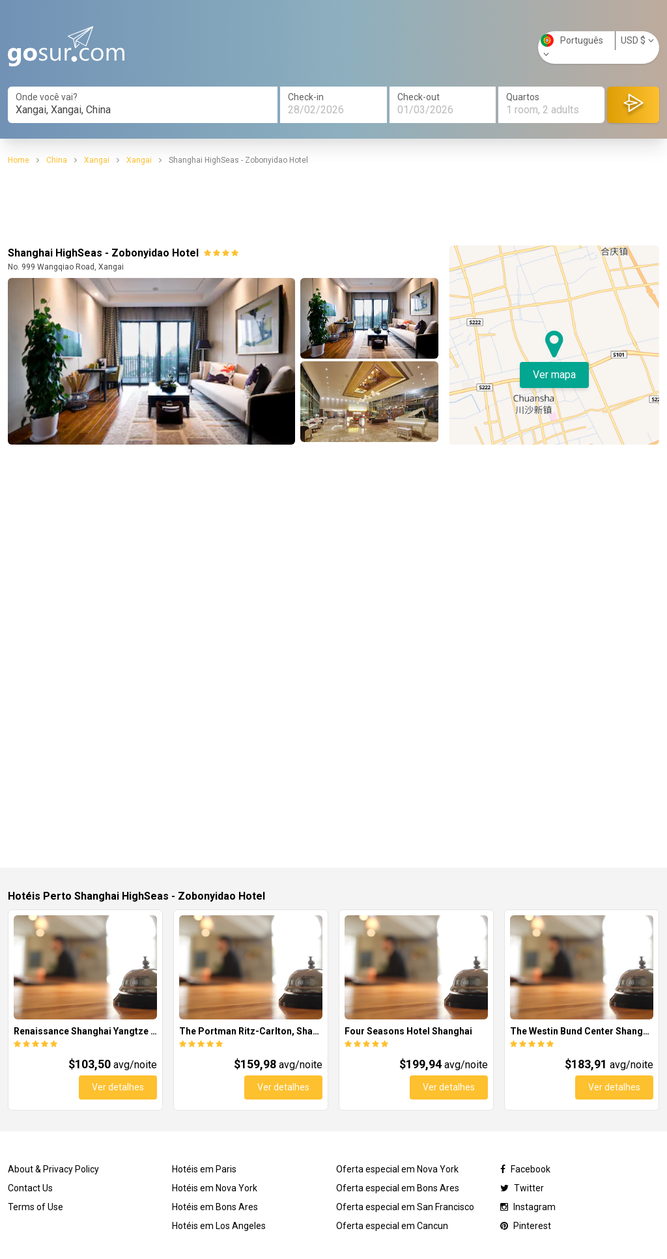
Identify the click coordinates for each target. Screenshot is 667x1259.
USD (637, 40)
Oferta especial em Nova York (397, 1169)
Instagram (528, 1207)
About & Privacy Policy (53, 1169)
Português (572, 46)
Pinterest (525, 1226)
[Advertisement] (333, 205)
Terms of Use (35, 1207)
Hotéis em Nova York (214, 1188)
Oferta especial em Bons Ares (397, 1188)
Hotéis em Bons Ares (215, 1207)
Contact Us (30, 1188)
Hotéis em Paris (204, 1169)
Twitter (522, 1188)
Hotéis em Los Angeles (219, 1226)
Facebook (525, 1169)
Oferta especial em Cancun (392, 1226)
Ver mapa (554, 374)
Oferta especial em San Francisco (405, 1207)
